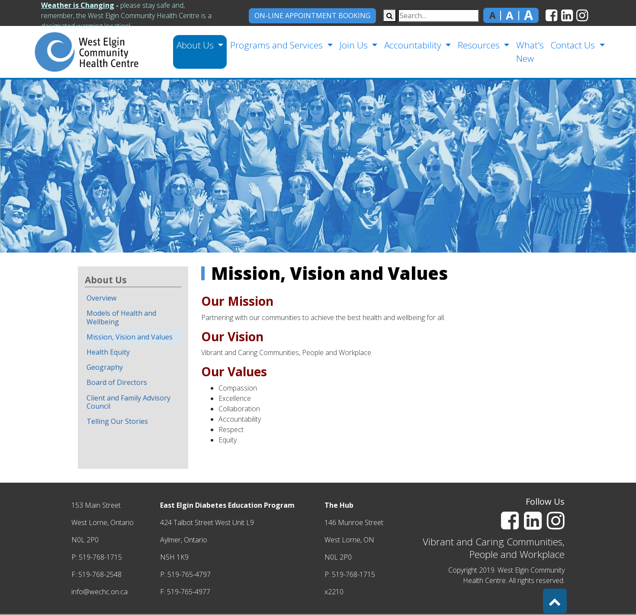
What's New (530, 51)
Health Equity (108, 352)
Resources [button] (480, 45)
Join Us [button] (355, 45)
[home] (72, 52)
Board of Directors (117, 382)
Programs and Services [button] (277, 45)
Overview (101, 298)
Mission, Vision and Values (130, 337)
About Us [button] (196, 45)
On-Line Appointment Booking (312, 15)
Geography (105, 367)
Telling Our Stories (117, 421)
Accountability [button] (413, 45)
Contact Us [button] (574, 45)
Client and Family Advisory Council (128, 402)
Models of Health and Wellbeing (121, 317)
